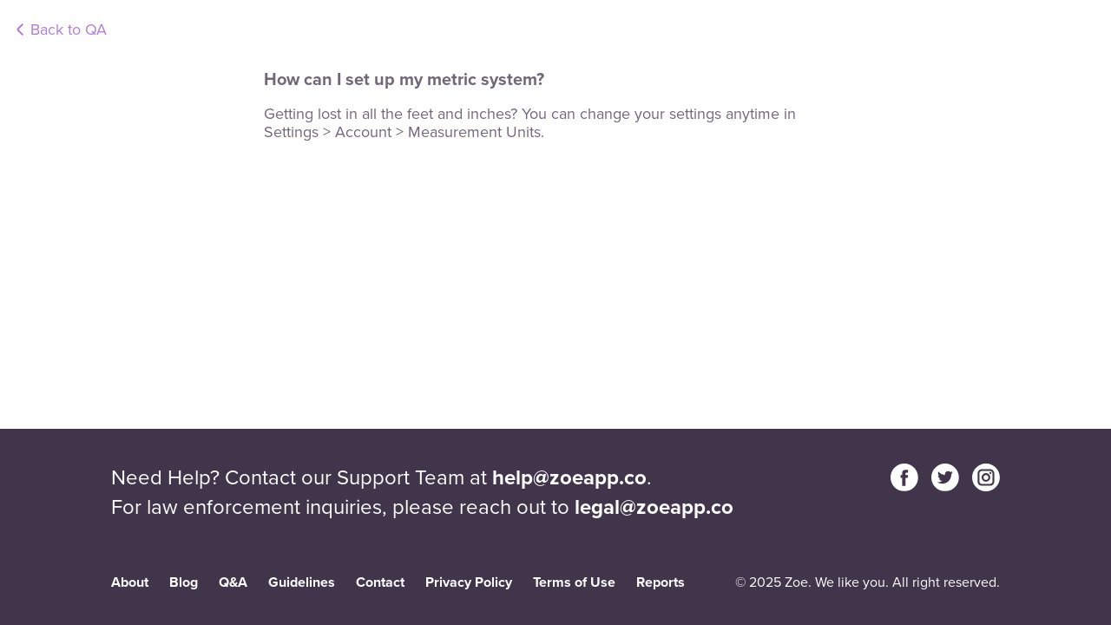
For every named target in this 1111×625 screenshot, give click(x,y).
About (129, 582)
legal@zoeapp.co (654, 507)
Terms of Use (574, 582)
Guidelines (301, 582)
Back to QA (68, 29)
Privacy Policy (468, 582)
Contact (380, 582)
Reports (660, 582)
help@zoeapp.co (569, 477)
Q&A (233, 582)
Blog (183, 582)
